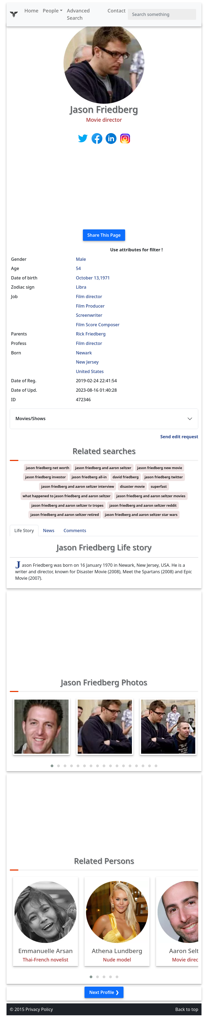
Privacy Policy (39, 1009)
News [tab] (48, 530)
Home (31, 10)
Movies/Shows (30, 418)
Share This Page (104, 235)
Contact (117, 10)
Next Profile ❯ (104, 992)
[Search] (162, 14)
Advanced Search (78, 14)
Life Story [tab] (24, 530)
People (51, 10)
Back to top (186, 1009)
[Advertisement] (104, 187)
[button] (52, 766)
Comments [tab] (75, 530)
